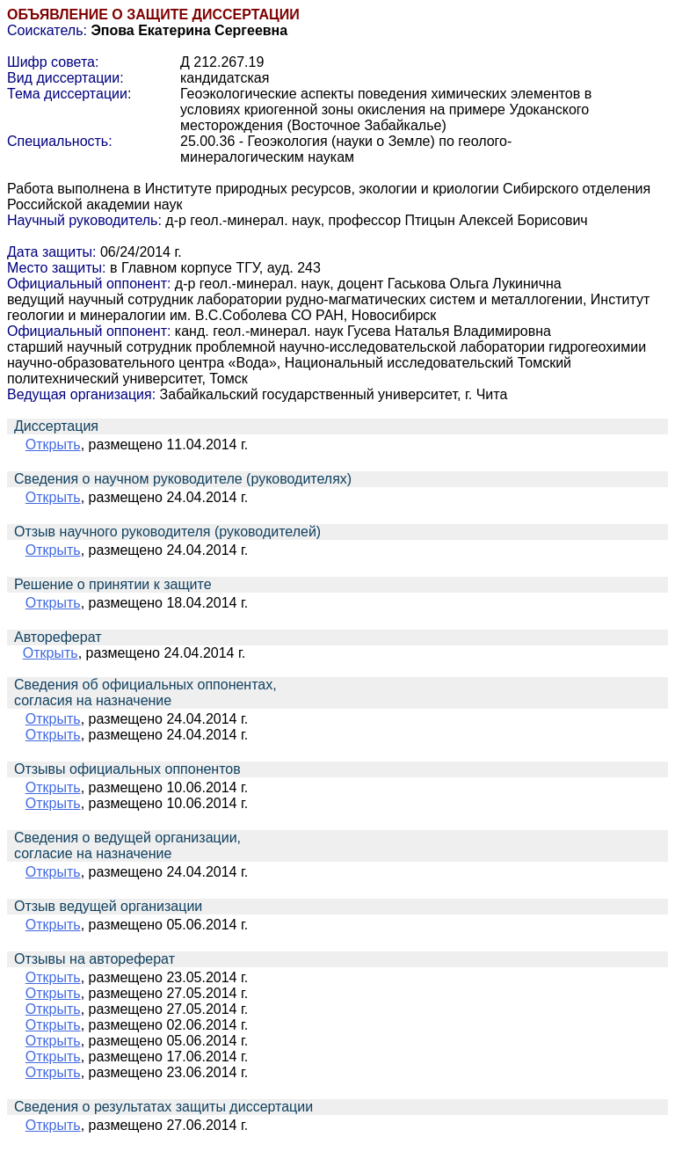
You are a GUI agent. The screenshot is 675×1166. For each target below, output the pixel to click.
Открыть (53, 444)
